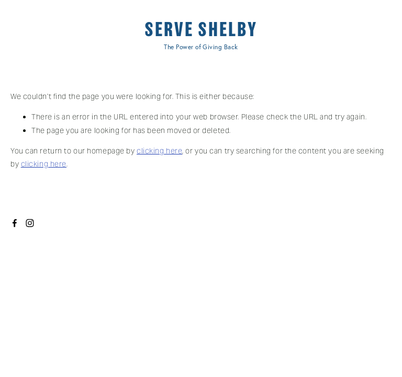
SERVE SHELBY (201, 29)
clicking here (159, 151)
